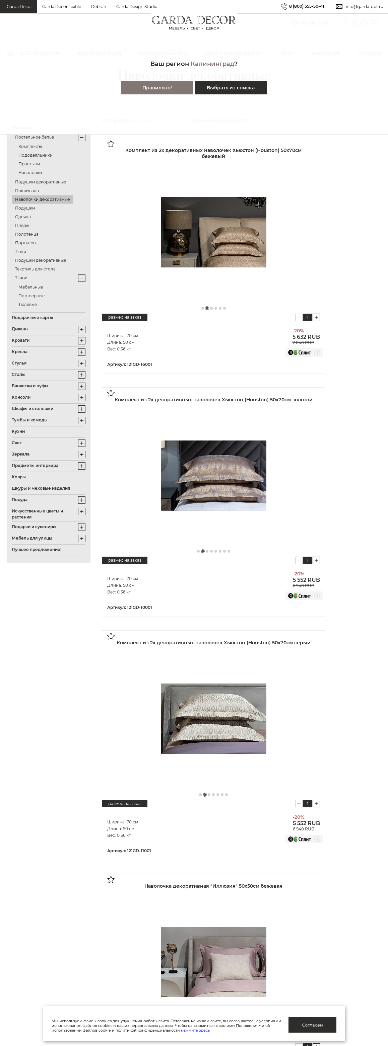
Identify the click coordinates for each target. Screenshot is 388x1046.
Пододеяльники (35, 155)
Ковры (19, 476)
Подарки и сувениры (34, 526)
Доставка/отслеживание (37, 950)
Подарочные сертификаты (40, 940)
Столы (18, 374)
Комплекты (30, 146)
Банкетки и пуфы (30, 385)
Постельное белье (34, 137)
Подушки (25, 208)
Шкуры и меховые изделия (41, 488)
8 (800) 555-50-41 (306, 6)
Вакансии (122, 960)
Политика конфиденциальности (150, 919)
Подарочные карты (32, 317)
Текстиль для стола (35, 268)
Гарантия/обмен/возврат (37, 960)
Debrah (98, 6)
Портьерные (31, 295)
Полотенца (27, 234)
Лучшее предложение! (36, 549)
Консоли (21, 397)
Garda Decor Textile (61, 6)
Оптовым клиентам (237, 908)
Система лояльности (32, 908)
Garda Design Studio (136, 6)
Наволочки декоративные (42, 199)
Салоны (346, 920)
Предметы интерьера (35, 465)
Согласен (312, 1025)
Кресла (19, 351)
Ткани (21, 277)
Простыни (29, 163)
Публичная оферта (133, 908)
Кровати (20, 340)
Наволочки (30, 172)
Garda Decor (19, 6)
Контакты (121, 971)
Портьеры (25, 242)
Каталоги (121, 940)
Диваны (20, 328)
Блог (116, 950)
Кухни (18, 431)
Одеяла (23, 216)
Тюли (20, 251)
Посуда (19, 499)
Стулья (19, 363)
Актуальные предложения (39, 919)
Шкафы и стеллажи (32, 408)
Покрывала (27, 190)
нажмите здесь (230, 1030)
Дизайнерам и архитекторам (249, 919)
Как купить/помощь (31, 929)
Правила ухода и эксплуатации (45, 971)
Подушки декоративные (40, 181)
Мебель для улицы (32, 538)
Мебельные (30, 287)
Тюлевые (27, 304)
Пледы (22, 225)
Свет (17, 442)
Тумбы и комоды (30, 419)
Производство (128, 929)
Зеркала (20, 454)
